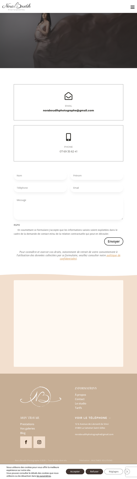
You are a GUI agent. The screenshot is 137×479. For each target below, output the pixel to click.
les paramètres (44, 475)
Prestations (27, 424)
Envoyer (114, 241)
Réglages (113, 471)
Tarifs (78, 408)
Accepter (73, 471)
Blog (23, 433)
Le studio (80, 403)
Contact (79, 399)
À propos (80, 395)
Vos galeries (27, 428)
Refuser (93, 471)
